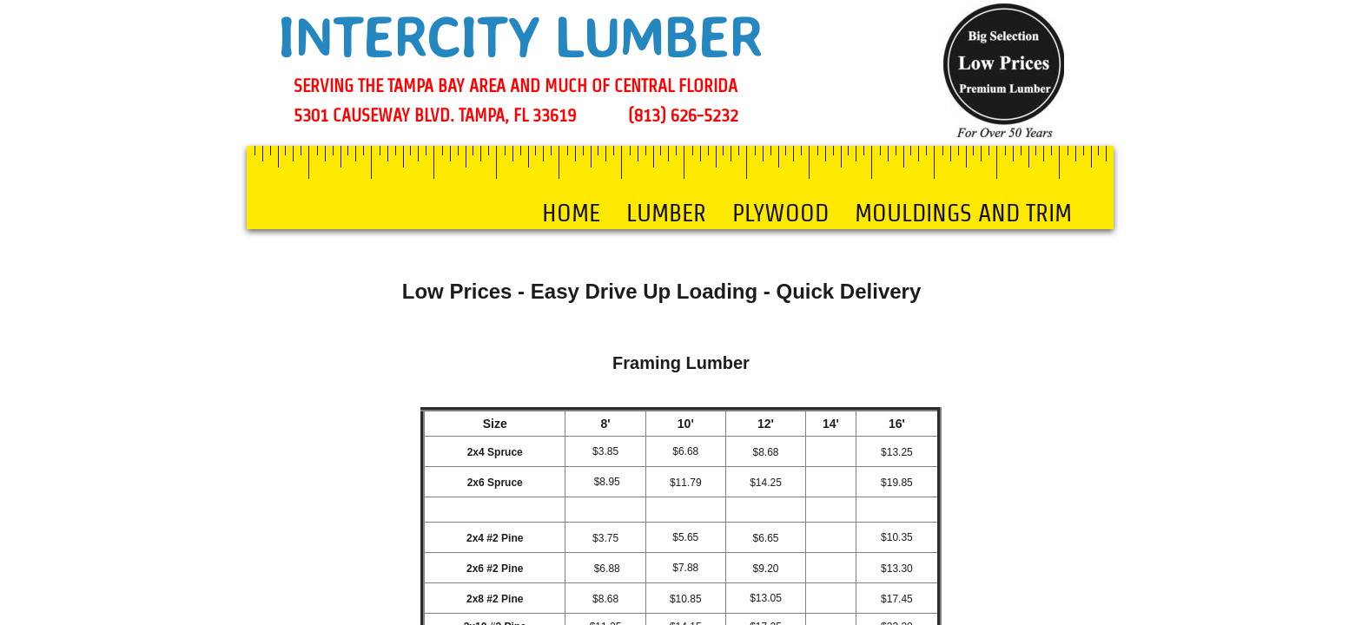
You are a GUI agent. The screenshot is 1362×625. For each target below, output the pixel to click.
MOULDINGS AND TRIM (963, 213)
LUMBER (666, 213)
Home (571, 213)
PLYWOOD (780, 213)
